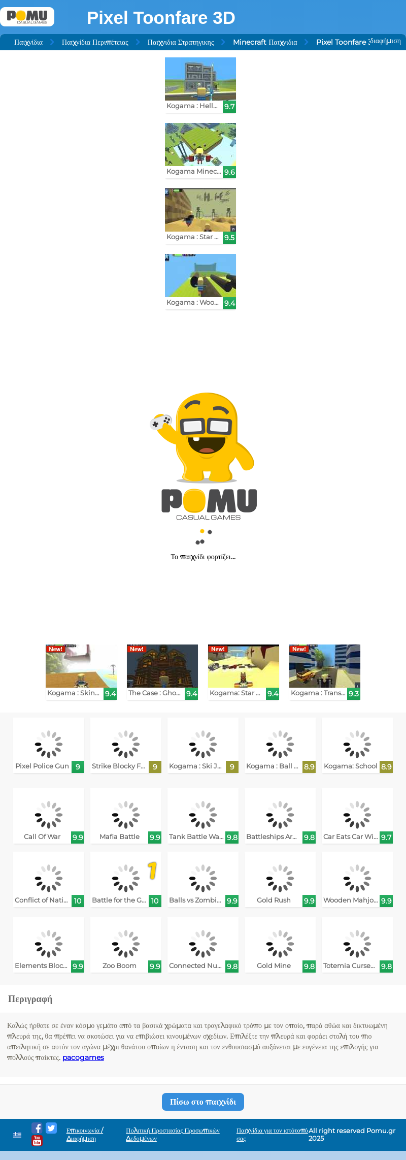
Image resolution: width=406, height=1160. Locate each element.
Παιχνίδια (28, 42)
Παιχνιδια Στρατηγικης (181, 42)
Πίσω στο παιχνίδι (203, 1102)
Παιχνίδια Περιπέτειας (95, 42)
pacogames (83, 1057)
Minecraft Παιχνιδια (265, 42)
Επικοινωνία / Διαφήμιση (85, 1134)
